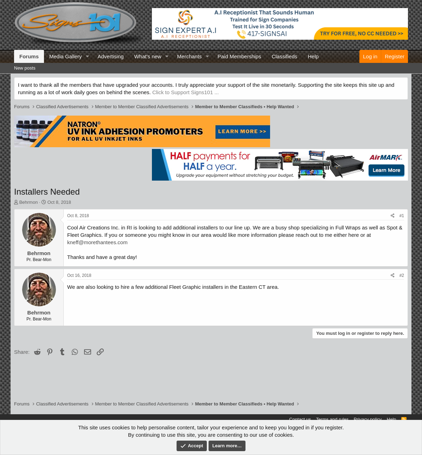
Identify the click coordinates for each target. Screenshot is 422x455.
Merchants (189, 56)
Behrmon (28, 202)
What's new (147, 56)
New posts (25, 68)
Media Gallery (65, 56)
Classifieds (285, 56)
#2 (401, 275)
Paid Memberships (239, 56)
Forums (29, 56)
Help (313, 56)
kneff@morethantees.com (97, 242)
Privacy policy (368, 419)
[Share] (392, 216)
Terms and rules (332, 419)
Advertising (110, 56)
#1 (401, 215)
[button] (87, 56)
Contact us (300, 419)
